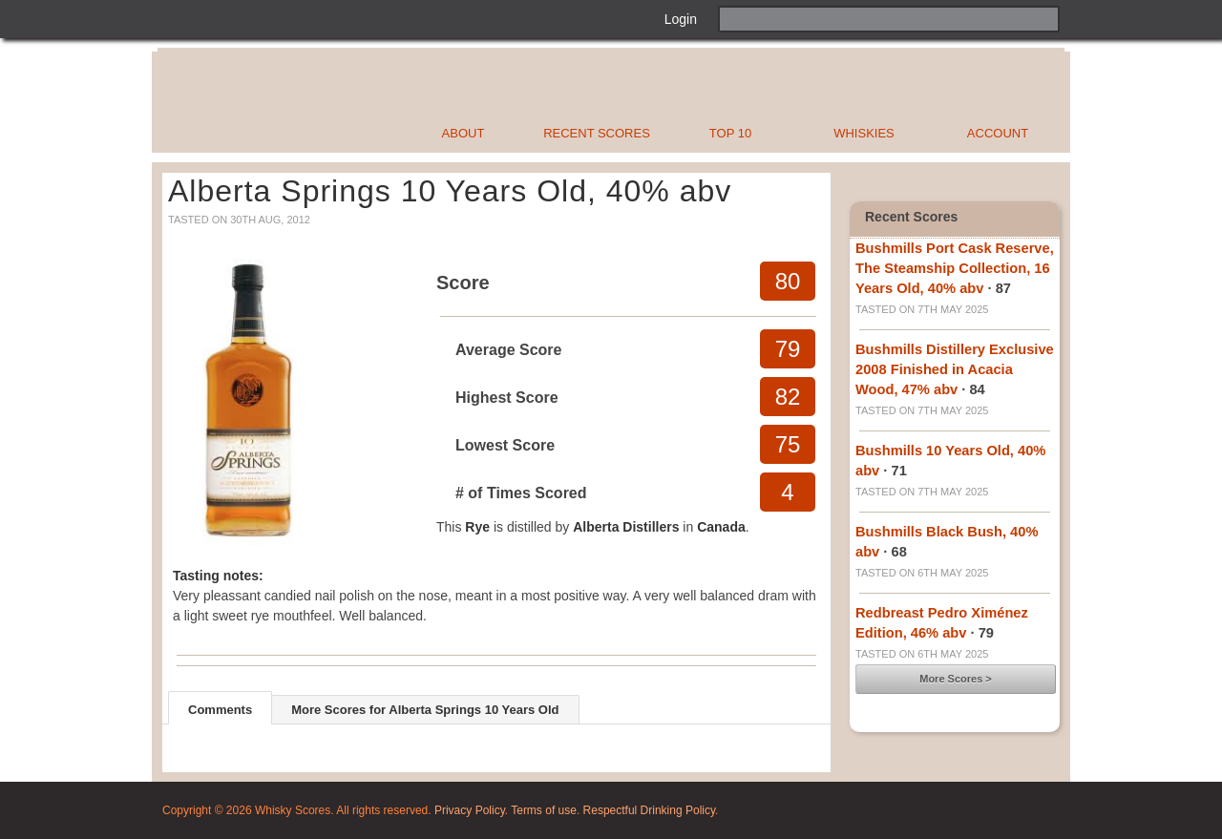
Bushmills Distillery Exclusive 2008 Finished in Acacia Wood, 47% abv (954, 369)
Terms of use (544, 810)
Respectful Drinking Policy (649, 810)
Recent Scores (596, 133)
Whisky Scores (347, 102)
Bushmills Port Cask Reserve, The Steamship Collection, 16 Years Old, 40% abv (954, 268)
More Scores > (955, 678)
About (463, 133)
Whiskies (864, 133)
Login (680, 19)
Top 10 (730, 133)
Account (997, 133)
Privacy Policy (469, 810)
